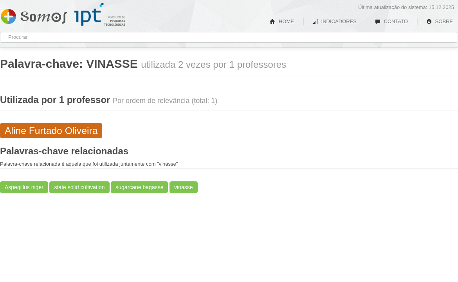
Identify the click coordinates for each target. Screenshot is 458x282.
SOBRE (439, 21)
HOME (282, 21)
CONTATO (391, 21)
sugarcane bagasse (139, 187)
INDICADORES (334, 21)
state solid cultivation (79, 187)
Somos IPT (34, 15)
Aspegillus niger (24, 187)
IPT (99, 14)
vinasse (183, 187)
